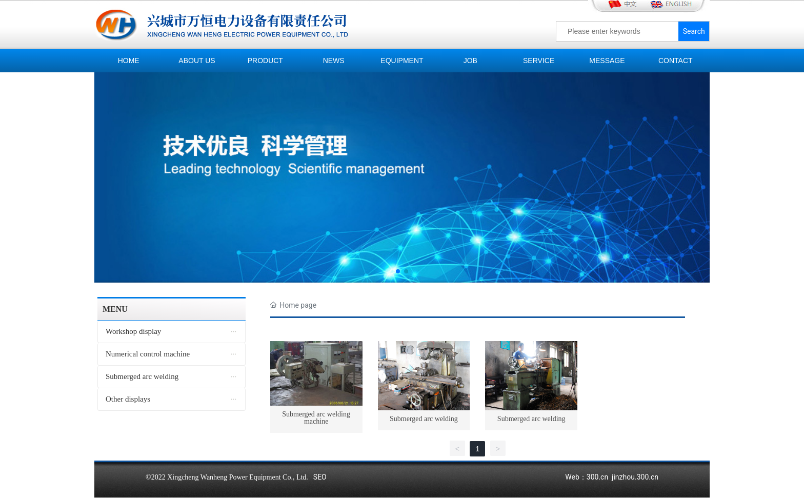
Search (694, 31)
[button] (398, 271)
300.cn (597, 477)
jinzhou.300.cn (635, 477)
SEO (320, 477)
